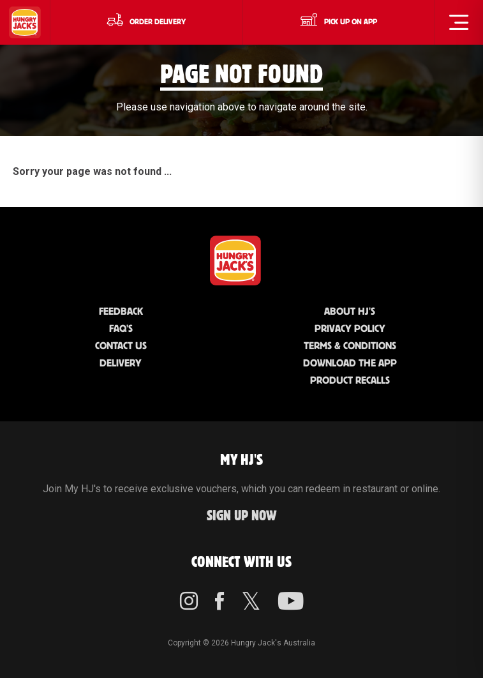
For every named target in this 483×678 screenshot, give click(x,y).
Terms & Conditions (350, 346)
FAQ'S (121, 329)
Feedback (121, 311)
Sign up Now (242, 516)
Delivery (121, 363)
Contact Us (121, 346)
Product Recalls (350, 380)
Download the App (350, 363)
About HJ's (349, 311)
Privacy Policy (350, 329)
